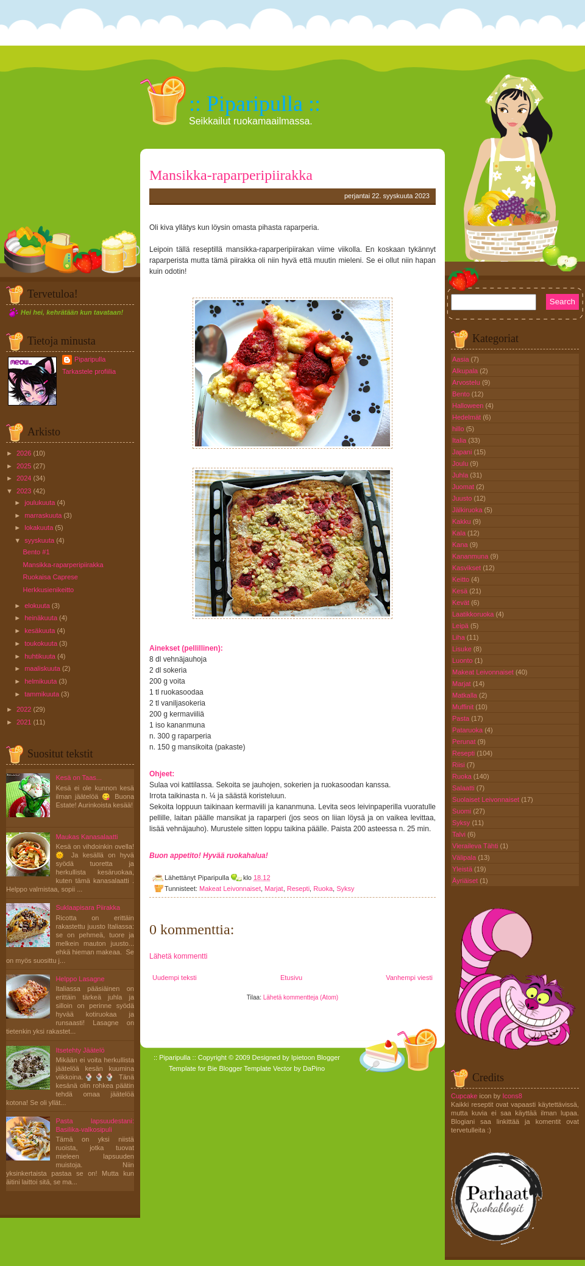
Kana (461, 544)
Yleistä (463, 869)
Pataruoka (468, 730)
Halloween (468, 405)
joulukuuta (39, 502)
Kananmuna (471, 556)
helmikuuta (40, 681)
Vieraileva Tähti (476, 845)
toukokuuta (40, 643)
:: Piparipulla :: (255, 103)
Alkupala (466, 370)
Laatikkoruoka (474, 614)
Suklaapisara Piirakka (87, 907)
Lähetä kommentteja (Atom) (300, 997)
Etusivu (291, 977)
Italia (460, 440)
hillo (459, 428)
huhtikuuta (39, 656)
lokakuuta (38, 527)
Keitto (461, 579)
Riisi (459, 764)
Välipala (465, 857)
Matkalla (465, 695)
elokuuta (37, 605)
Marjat (273, 888)
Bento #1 (36, 552)
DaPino (314, 1068)
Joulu (461, 463)
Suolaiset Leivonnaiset (486, 799)
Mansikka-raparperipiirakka (63, 564)
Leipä (461, 625)
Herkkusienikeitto (48, 589)
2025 (23, 466)
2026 (23, 453)
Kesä (460, 591)
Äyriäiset (466, 880)
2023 (23, 491)
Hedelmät (467, 417)
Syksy (345, 888)
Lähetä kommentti (178, 956)
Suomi (462, 811)
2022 (23, 709)
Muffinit (463, 706)
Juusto (462, 498)
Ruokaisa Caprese (50, 577)
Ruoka (323, 888)
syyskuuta (39, 540)
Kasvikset (467, 567)
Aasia (461, 359)
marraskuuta (43, 515)
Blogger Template (245, 1068)
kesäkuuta (39, 630)
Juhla (461, 475)
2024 (23, 478)
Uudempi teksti (174, 977)
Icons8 (512, 1096)
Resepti (298, 888)
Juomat (464, 486)
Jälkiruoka (468, 509)
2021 (23, 722)
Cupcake (464, 1096)
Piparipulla (89, 359)
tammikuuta (41, 694)
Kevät (461, 602)
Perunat (465, 741)
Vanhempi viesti (409, 977)
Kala (459, 533)
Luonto (463, 660)
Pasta (461, 718)
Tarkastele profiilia (89, 371)
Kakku (462, 521)
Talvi (459, 834)
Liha (459, 637)
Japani (462, 452)
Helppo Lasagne (79, 978)
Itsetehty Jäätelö (79, 1050)
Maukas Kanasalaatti (86, 836)
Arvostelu (467, 382)
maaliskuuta (42, 668)
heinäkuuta (40, 617)
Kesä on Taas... (78, 777)
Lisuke (462, 649)
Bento (462, 394)
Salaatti (464, 788)
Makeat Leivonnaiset (230, 888)
